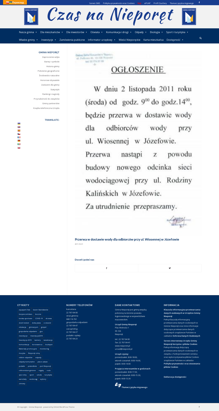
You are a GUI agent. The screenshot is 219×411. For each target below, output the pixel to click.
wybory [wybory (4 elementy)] (43, 379)
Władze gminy (28, 39)
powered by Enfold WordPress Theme (59, 407)
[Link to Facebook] (199, 2)
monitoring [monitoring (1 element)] (44, 349)
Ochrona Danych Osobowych (186, 335)
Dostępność (175, 39)
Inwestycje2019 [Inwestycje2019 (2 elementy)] (36, 336)
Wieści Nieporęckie (129, 39)
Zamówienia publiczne (72, 39)
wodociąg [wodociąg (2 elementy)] (33, 379)
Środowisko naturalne (49, 75)
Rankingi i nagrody (50, 94)
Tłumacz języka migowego (134, 387)
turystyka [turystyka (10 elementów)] (48, 375)
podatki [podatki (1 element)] (22, 366)
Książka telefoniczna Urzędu (46, 108)
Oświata (96, 32)
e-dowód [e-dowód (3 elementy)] (47, 323)
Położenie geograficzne (48, 71)
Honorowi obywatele (49, 80)
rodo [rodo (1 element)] (49, 370)
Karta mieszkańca (153, 39)
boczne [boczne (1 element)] (38, 314)
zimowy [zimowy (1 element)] (22, 383)
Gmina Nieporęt (35, 407)
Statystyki (54, 89)
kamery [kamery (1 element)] (38, 340)
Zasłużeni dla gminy (50, 84)
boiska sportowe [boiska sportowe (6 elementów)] (25, 318)
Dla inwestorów (76, 32)
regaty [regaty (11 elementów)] (41, 370)
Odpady (141, 32)
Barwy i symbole (51, 61)
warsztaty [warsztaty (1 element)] (23, 379)
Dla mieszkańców (51, 32)
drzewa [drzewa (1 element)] (49, 318)
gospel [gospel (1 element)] (43, 327)
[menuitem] (201, 38)
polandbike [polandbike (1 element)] (32, 366)
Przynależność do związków (46, 98)
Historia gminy (52, 66)
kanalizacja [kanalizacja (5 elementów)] (48, 340)
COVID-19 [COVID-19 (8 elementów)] (39, 318)
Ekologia (156, 32)
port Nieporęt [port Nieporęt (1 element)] (45, 366)
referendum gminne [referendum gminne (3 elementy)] (27, 370)
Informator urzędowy (102, 39)
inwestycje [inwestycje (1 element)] (23, 336)
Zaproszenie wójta (50, 57)
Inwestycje (48, 39)
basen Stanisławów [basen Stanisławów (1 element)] (40, 310)
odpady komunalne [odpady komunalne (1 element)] (27, 362)
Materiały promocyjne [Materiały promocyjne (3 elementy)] (28, 349)
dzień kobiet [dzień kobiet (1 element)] (24, 323)
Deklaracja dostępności (175, 376)
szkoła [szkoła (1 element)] (39, 375)
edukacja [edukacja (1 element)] (22, 327)
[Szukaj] (201, 38)
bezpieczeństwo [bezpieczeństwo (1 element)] (25, 314)
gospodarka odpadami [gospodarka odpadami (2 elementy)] (28, 331)
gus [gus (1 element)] (41, 331)
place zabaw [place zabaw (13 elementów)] (43, 362)
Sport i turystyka (177, 32)
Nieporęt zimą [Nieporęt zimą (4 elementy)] (34, 353)
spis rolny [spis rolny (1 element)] (23, 375)
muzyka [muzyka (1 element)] (22, 353)
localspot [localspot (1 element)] (48, 344)
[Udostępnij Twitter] (169, 268)
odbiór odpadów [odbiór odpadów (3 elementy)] (25, 357)
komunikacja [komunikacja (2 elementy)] (24, 344)
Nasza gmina (28, 32)
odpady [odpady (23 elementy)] (38, 357)
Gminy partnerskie (50, 103)
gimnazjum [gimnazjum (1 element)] (33, 327)
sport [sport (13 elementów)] (32, 375)
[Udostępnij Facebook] (106, 268)
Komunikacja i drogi (119, 32)
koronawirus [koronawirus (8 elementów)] (37, 344)
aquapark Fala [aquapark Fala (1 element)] (24, 310)
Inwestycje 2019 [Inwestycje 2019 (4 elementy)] (25, 340)
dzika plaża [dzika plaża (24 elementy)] (36, 323)
